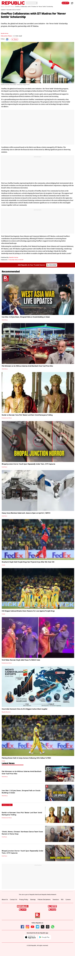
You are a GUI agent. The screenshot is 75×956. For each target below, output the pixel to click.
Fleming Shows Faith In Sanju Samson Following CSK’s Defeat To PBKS (26, 758)
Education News (6, 36)
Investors (56, 900)
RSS (62, 900)
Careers (68, 900)
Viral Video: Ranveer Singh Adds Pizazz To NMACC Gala (21, 660)
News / (3, 6)
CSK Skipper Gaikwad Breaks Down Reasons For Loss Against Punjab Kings (28, 611)
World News (5, 319)
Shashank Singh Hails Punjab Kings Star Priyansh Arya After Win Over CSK (28, 562)
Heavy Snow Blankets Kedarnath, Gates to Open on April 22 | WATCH (26, 513)
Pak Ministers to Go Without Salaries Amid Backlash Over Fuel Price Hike (27, 366)
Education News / (10, 6)
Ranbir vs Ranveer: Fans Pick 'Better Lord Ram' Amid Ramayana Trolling (27, 415)
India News (4, 467)
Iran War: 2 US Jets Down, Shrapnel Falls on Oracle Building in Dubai (26, 317)
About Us (5, 900)
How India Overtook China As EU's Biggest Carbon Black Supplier (24, 709)
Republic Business (6, 711)
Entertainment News (7, 417)
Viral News (4, 836)
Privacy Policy (23, 900)
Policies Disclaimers (44, 900)
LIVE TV (65, 3)
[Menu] (71, 3)
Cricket (3, 565)
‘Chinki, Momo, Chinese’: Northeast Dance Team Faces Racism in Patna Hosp (22, 833)
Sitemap (33, 900)
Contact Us (13, 900)
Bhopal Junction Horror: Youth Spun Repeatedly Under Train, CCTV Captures (28, 464)
